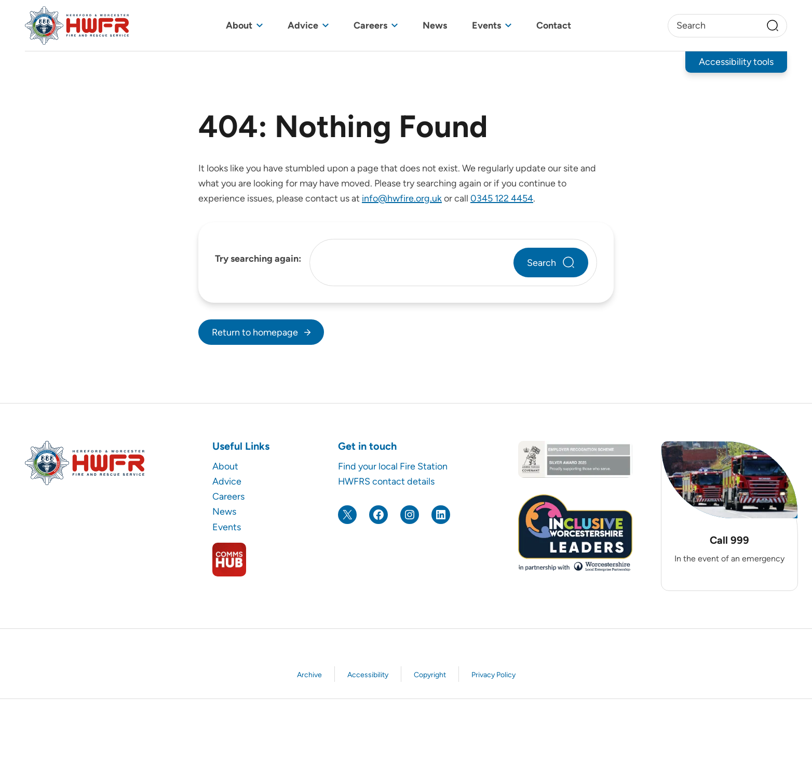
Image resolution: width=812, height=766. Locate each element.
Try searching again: (258, 258)
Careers (370, 25)
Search (541, 262)
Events (486, 25)
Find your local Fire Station (393, 466)
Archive (309, 674)
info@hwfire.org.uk (402, 198)
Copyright (430, 674)
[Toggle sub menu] (259, 25)
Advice (303, 25)
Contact (553, 25)
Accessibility (367, 674)
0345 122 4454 (501, 198)
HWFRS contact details (386, 481)
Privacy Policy (493, 674)
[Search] (772, 25)
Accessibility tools (736, 61)
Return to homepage (255, 332)
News (435, 25)
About (239, 25)
